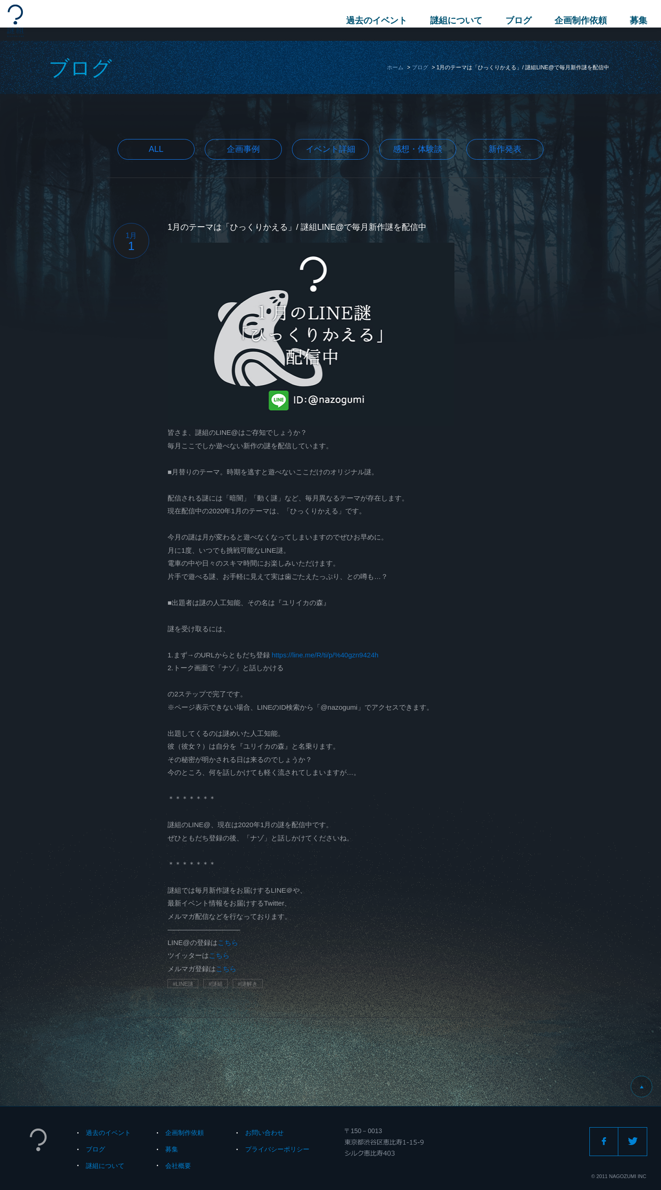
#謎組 (215, 984)
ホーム (395, 67)
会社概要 (178, 1165)
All (156, 149)
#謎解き (248, 984)
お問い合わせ (264, 1132)
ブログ (514, 20)
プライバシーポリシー (277, 1149)
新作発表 (504, 149)
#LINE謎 (183, 984)
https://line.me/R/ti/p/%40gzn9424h (325, 655)
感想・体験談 (418, 149)
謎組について (452, 20)
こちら (228, 942)
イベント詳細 (330, 149)
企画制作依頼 (576, 20)
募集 (634, 20)
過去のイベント (372, 20)
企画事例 (243, 149)
